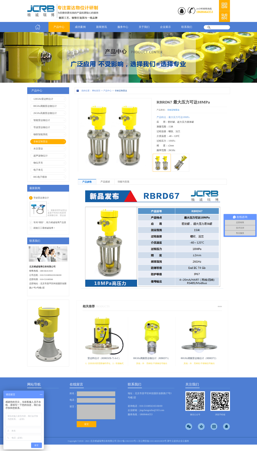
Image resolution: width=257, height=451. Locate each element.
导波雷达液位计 (41, 197)
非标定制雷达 (121, 90)
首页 (37, 27)
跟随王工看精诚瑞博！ (44, 228)
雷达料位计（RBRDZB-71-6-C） (104, 358)
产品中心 (107, 90)
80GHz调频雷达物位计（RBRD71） (151, 358)
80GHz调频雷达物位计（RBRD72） (199, 358)
